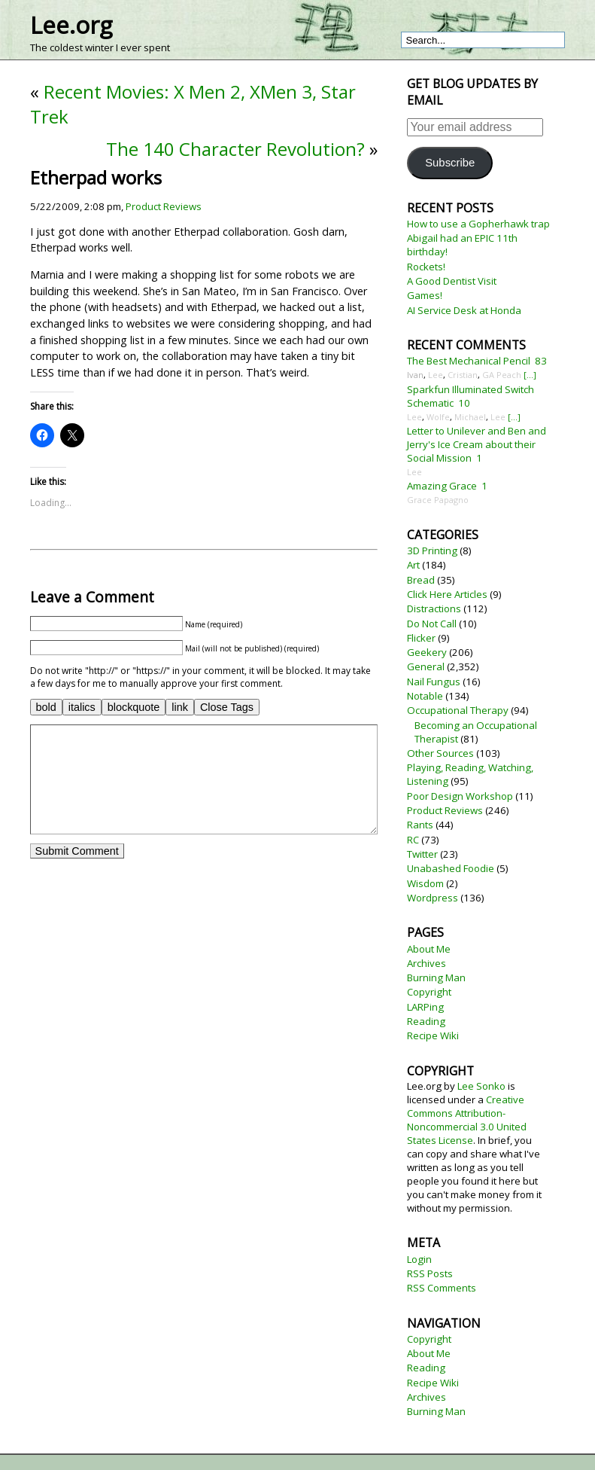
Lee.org (71, 25)
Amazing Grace (442, 486)
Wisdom (425, 883)
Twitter (422, 854)
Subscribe (450, 163)
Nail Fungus (433, 681)
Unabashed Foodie (450, 868)
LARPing (425, 1007)
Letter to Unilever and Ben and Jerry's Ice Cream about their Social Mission (476, 444)
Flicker (421, 638)
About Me (429, 949)
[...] (530, 374)
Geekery (427, 652)
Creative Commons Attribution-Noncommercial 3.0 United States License (467, 1120)
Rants (420, 824)
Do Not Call (432, 623)
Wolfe (438, 416)
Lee (435, 374)
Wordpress (432, 897)
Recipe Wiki (433, 1035)
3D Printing (432, 550)
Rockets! (426, 266)
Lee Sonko (481, 1086)
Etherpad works (96, 177)
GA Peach (501, 374)
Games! (424, 295)
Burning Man (436, 977)
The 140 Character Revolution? (235, 148)
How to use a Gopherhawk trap (478, 223)
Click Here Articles (447, 594)
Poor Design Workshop (460, 796)
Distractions (434, 608)
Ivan (415, 374)
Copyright (429, 992)
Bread (421, 580)
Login (419, 1259)
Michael (470, 416)
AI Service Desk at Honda (464, 310)
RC (413, 839)
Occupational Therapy (457, 710)
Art (413, 565)
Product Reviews (164, 206)
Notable (425, 696)
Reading (426, 1021)
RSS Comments (441, 1288)
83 (541, 361)
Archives (426, 963)
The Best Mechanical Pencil (468, 361)
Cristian (463, 374)
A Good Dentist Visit (451, 281)
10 (464, 403)
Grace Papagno (438, 499)
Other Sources (440, 753)
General (426, 666)
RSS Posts (430, 1273)
